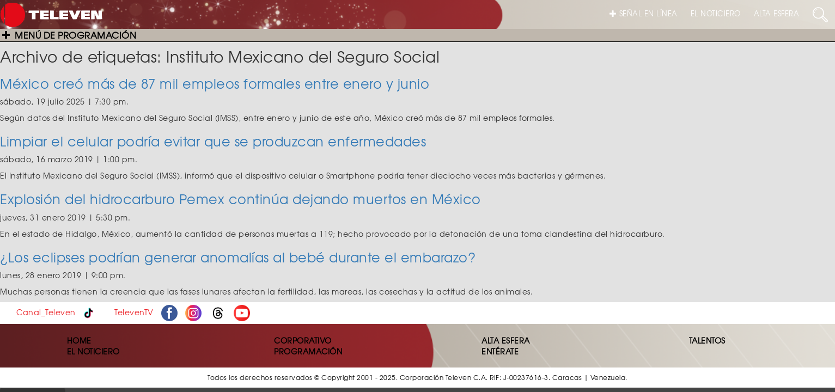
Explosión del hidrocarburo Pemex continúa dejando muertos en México (240, 199)
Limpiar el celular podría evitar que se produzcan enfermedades (213, 141)
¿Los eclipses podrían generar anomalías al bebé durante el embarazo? (238, 257)
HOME (79, 340)
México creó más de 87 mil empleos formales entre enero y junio (214, 83)
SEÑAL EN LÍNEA (644, 13)
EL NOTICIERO (716, 13)
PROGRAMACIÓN (308, 351)
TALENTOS (707, 340)
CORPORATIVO (303, 340)
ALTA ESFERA (777, 13)
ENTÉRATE (500, 351)
